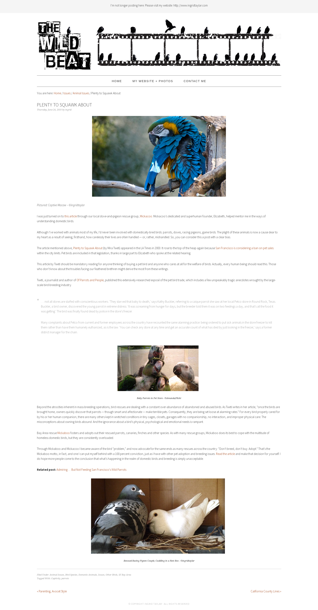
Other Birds (111, 575)
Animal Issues (57, 575)
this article (70, 216)
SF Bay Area (125, 575)
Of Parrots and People (90, 280)
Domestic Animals (87, 575)
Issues (101, 575)
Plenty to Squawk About (87, 248)
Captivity (55, 578)
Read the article (225, 454)
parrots (65, 578)
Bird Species (71, 575)
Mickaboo (63, 433)
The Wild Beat (159, 42)
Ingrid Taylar (153, 603)
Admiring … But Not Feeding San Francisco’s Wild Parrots (91, 470)
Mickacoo (146, 216)
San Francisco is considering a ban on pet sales (245, 248)
